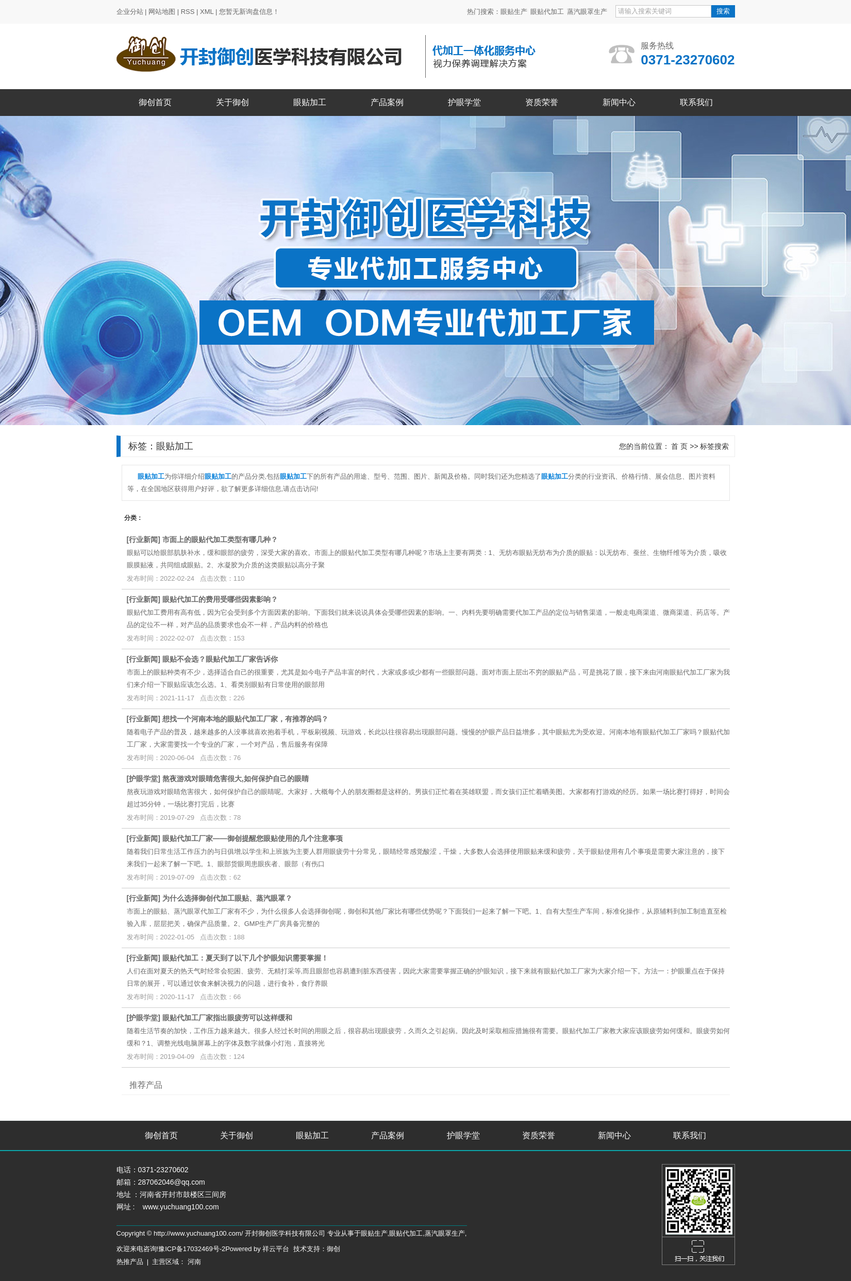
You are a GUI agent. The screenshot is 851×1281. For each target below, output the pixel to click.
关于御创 (232, 102)
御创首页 (155, 102)
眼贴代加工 (547, 11)
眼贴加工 (309, 102)
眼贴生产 (513, 11)
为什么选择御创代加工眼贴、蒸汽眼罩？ (227, 898)
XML (206, 11)
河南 (194, 1262)
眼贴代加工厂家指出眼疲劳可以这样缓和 (227, 1018)
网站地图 (161, 11)
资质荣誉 (541, 102)
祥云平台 (275, 1249)
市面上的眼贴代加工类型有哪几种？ (220, 539)
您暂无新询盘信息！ (249, 11)
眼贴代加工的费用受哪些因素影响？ (220, 599)
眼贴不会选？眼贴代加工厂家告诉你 (220, 659)
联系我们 (696, 102)
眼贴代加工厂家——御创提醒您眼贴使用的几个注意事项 (252, 838)
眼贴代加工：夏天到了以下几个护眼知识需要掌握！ (245, 958)
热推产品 (129, 1262)
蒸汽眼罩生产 (587, 11)
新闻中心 (619, 102)
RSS (188, 11)
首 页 (679, 446)
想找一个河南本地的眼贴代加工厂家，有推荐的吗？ (245, 719)
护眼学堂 (464, 102)
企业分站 (129, 11)
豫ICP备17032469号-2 (191, 1249)
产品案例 (387, 102)
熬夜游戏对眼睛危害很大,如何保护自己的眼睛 (235, 778)
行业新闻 (143, 539)
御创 (333, 1249)
